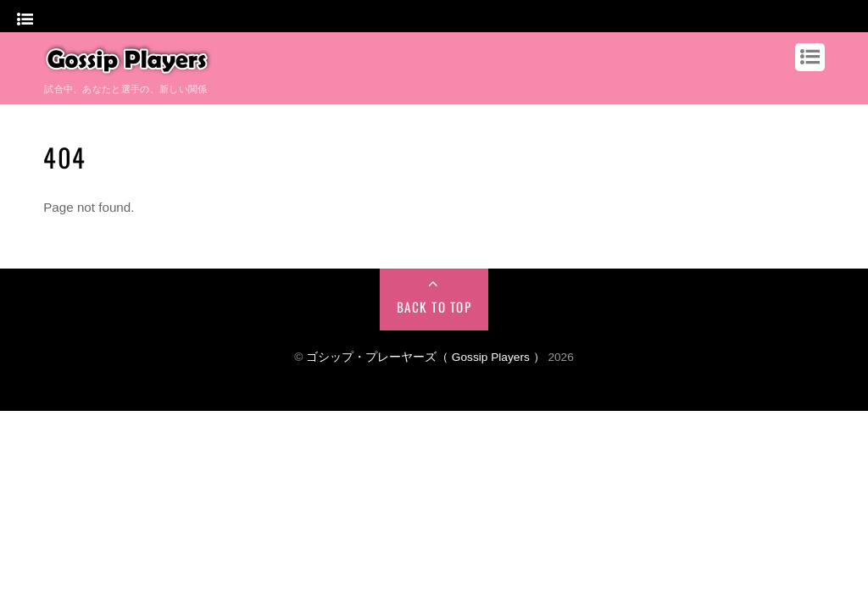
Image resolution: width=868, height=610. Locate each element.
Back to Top (434, 306)
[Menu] (25, 19)
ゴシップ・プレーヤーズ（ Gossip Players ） (425, 357)
